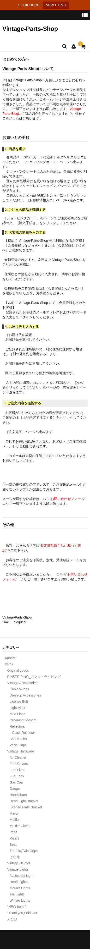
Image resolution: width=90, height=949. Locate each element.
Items (9, 664)
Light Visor (17, 708)
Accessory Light (21, 876)
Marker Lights (20, 888)
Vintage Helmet (18, 863)
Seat (13, 844)
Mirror (14, 813)
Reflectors (17, 726)
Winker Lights (20, 900)
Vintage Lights (17, 869)
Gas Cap (16, 782)
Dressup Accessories (25, 695)
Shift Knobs (18, 739)
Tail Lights (17, 894)
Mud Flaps (17, 714)
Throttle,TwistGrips (24, 851)
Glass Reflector (23, 733)
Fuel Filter (17, 770)
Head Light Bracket (24, 801)
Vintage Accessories (22, 683)
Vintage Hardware (20, 751)
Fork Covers (19, 764)
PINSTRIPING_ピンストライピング (34, 677)
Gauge (15, 788)
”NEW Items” (16, 907)
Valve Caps (18, 745)
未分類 (12, 919)
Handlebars (18, 795)
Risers (14, 838)
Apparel (10, 658)
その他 (15, 857)
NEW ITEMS (56, 5)
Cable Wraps (19, 689)
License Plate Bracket (26, 807)
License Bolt (19, 701)
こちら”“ (64, 499)
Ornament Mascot (23, 720)
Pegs (13, 832)
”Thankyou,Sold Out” (22, 913)
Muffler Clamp (20, 826)
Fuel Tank (17, 776)
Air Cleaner (18, 757)
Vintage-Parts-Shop (30, 28)
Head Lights (19, 882)
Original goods (18, 670)
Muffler (15, 820)
